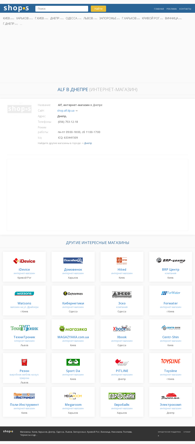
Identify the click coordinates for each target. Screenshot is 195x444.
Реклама (172, 8)
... (21, 23)
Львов (88, 18)
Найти (98, 8)
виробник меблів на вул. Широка (24, 374)
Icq (40, 137)
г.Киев (39, 18)
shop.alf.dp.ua (65, 110)
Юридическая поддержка (169, 432)
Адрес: (42, 116)
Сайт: (41, 110)
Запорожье (107, 18)
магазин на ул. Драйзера (24, 305)
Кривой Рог (150, 18)
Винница (171, 18)
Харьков (22, 18)
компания (170, 271)
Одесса (71, 18)
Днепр (54, 18)
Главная (159, 8)
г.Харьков (129, 18)
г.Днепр (8, 23)
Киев (6, 18)
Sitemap (186, 432)
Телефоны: (45, 122)
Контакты (185, 8)
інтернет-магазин (24, 339)
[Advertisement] (97, 55)
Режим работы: (43, 129)
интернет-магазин (24, 271)
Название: (44, 105)
